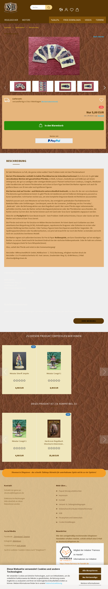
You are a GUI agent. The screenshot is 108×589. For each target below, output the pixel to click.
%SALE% (55, 20)
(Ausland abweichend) (49, 102)
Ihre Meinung (89, 321)
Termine (100, 20)
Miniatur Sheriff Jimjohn (19, 373)
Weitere (26, 20)
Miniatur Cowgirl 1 (54, 373)
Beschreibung (16, 161)
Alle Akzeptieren (90, 570)
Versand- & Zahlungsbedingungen (72, 504)
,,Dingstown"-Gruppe (21, 536)
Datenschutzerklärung (54, 583)
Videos (88, 20)
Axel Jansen (98, 36)
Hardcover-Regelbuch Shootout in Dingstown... (54, 442)
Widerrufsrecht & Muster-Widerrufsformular (75, 509)
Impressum (63, 495)
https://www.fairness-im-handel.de (74, 563)
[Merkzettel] (71, 10)
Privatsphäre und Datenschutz (71, 517)
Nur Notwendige (90, 577)
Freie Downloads (72, 20)
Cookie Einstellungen (67, 522)
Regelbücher (11, 20)
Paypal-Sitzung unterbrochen (70, 491)
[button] (61, 10)
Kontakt (62, 500)
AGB (60, 513)
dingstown (17, 541)
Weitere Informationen (90, 583)
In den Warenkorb (50, 125)
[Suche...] (48, 7)
